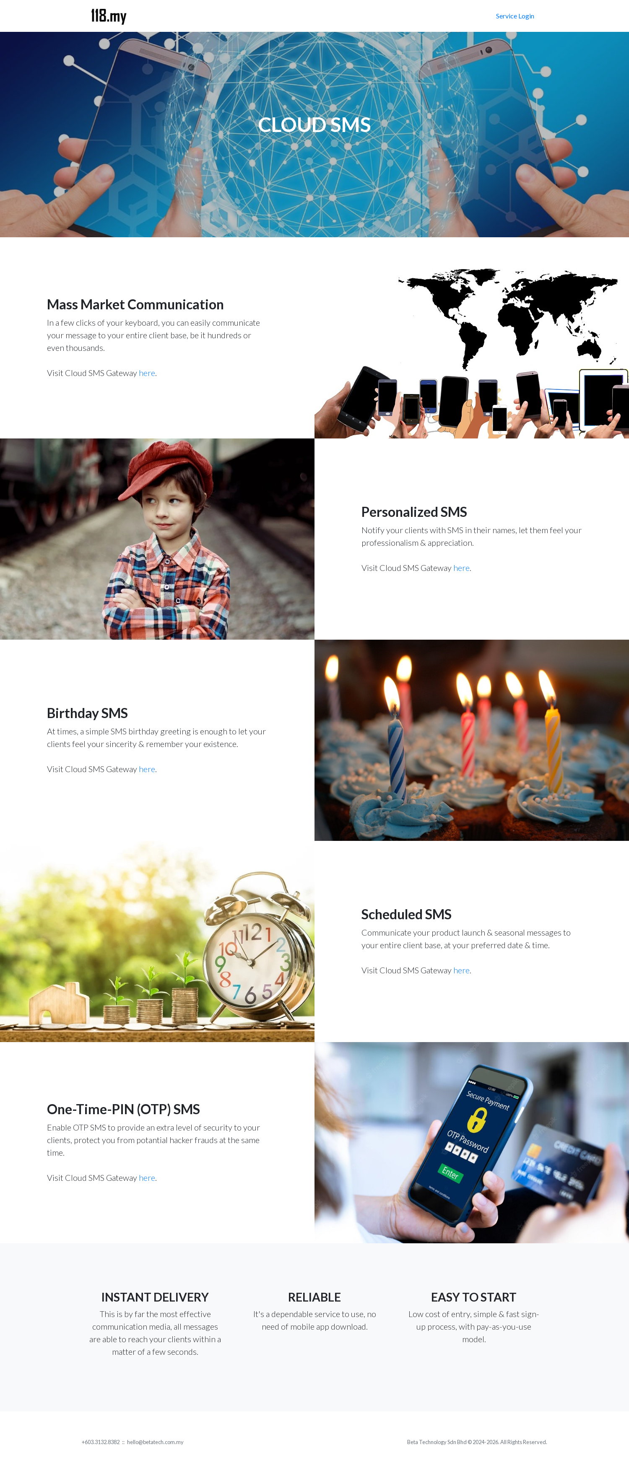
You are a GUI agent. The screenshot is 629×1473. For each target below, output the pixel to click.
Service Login (515, 16)
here (147, 373)
